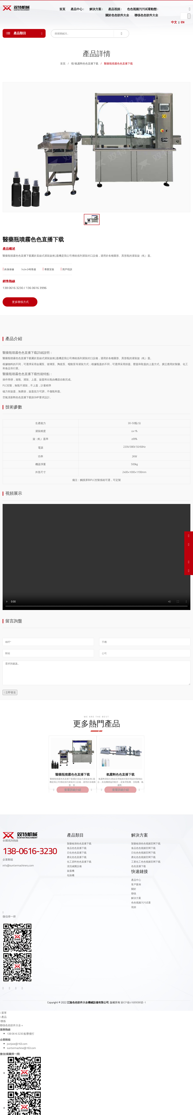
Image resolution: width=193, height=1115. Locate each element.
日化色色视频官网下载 (143, 852)
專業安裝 (48, 269)
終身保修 (8, 269)
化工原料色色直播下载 (79, 861)
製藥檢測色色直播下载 (79, 843)
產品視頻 (114, 9)
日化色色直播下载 (76, 852)
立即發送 (10, 692)
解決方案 (95, 9)
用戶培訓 (66, 269)
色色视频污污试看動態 (142, 9)
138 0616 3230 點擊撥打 (20, 1033)
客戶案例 (136, 884)
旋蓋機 (70, 871)
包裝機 (70, 875)
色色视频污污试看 (141, 902)
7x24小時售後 (28, 269)
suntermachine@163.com (21, 1048)
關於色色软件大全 (117, 15)
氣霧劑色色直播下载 (120, 774)
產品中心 (76, 9)
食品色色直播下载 (76, 848)
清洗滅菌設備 (74, 866)
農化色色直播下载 (76, 857)
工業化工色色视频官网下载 (145, 861)
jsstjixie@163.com (17, 1043)
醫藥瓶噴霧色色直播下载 (20, 352)
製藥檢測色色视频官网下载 (145, 843)
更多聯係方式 (20, 301)
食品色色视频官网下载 (143, 848)
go (189, 16)
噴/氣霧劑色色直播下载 (84, 63)
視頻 (133, 907)
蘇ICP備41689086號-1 (133, 1002)
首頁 (62, 9)
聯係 (133, 893)
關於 (133, 889)
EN (182, 22)
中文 (174, 22)
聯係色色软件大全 (146, 15)
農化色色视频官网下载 (143, 857)
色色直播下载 (138, 866)
